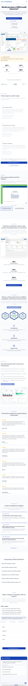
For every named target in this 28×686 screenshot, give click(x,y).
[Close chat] (25, 658)
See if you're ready (4, 60)
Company (4, 635)
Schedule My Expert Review (14, 648)
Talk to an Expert (14, 21)
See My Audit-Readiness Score (14, 18)
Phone (3, 639)
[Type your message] (12, 683)
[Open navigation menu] (26, 1)
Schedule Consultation (14, 165)
